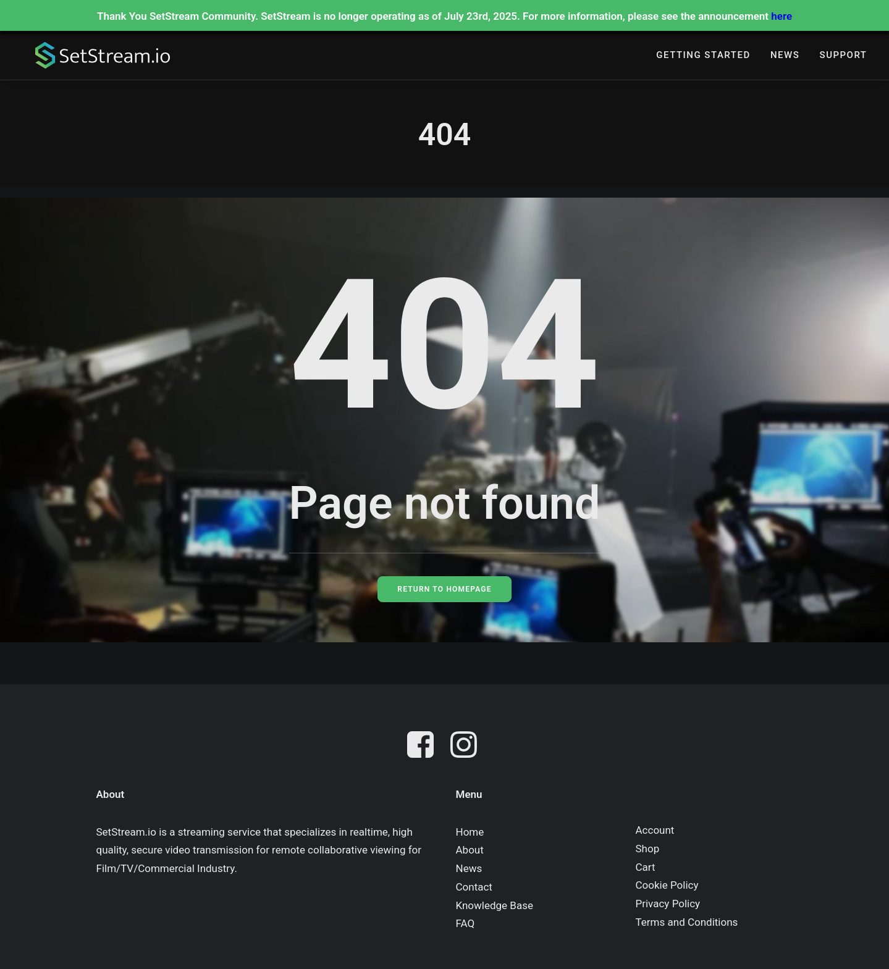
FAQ (465, 923)
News (784, 56)
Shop (648, 848)
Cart (645, 867)
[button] (423, 747)
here (781, 16)
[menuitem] (703, 56)
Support (843, 56)
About (470, 850)
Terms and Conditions (687, 922)
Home (470, 832)
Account (655, 830)
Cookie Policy (667, 885)
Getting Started (703, 56)
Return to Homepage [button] (444, 589)
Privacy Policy (668, 903)
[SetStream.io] (96, 56)
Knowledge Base (494, 905)
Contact (474, 887)
